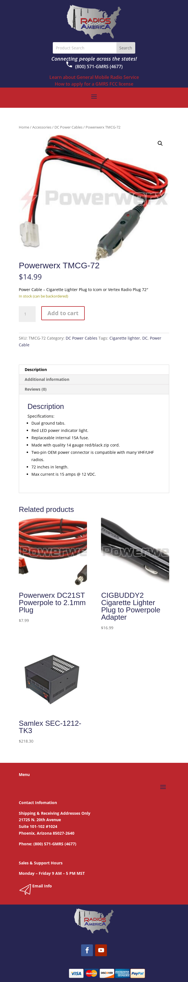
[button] (160, 143)
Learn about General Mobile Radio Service (94, 77)
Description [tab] (36, 369)
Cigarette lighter (124, 338)
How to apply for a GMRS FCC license (94, 84)
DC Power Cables (68, 127)
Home (24, 127)
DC (145, 338)
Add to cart (63, 313)
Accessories (41, 127)
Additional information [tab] (47, 379)
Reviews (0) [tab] (36, 389)
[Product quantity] (27, 314)
